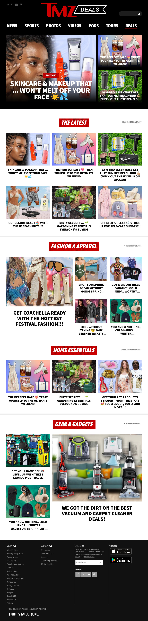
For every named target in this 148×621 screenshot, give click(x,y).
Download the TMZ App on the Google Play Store (121, 560)
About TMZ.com (13, 550)
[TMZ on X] (12, 4)
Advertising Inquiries (49, 561)
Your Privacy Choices (15, 564)
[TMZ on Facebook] (8, 4)
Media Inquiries (47, 564)
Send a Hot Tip (47, 554)
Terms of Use (12, 557)
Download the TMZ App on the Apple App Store (121, 551)
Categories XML (13, 586)
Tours (112, 26)
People (10, 593)
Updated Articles (13, 575)
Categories (11, 582)
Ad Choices (11, 561)
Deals (131, 26)
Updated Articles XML (15, 578)
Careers (44, 557)
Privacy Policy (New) (15, 554)
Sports (32, 26)
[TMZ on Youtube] (16, 5)
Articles (10, 568)
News (12, 26)
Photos (53, 26)
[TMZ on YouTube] (88, 574)
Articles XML (12, 571)
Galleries (10, 589)
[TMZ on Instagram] (21, 4)
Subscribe (100, 562)
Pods (94, 26)
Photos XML (12, 600)
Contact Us (45, 550)
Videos (74, 26)
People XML (12, 596)
